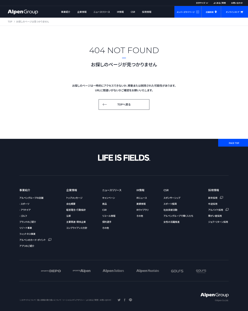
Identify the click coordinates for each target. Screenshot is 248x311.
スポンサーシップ (172, 197)
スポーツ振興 (170, 203)
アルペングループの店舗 (31, 197)
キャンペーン (108, 197)
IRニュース (141, 197)
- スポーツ (24, 203)
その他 (105, 227)
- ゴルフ (23, 215)
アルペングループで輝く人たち (178, 215)
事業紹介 (65, 11)
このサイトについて (28, 299)
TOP (10, 21)
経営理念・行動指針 (76, 209)
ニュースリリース (102, 11)
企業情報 (82, 11)
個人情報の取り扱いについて (49, 299)
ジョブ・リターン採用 (218, 221)
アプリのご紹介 (26, 245)
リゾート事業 (25, 227)
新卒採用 (215, 197)
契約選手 (107, 221)
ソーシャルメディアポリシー (74, 299)
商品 (104, 203)
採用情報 (146, 11)
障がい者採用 (215, 215)
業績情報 (141, 203)
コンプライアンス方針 (76, 227)
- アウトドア (25, 209)
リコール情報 (108, 215)
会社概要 (71, 203)
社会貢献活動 (170, 209)
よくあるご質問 (220, 2)
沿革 (68, 215)
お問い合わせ (237, 2)
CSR (133, 11)
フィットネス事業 (27, 233)
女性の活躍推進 (172, 221)
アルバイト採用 (218, 209)
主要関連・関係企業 (76, 221)
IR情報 (120, 11)
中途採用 (213, 203)
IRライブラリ (142, 209)
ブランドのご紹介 (27, 221)
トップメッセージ (74, 197)
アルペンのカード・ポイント (35, 239)
